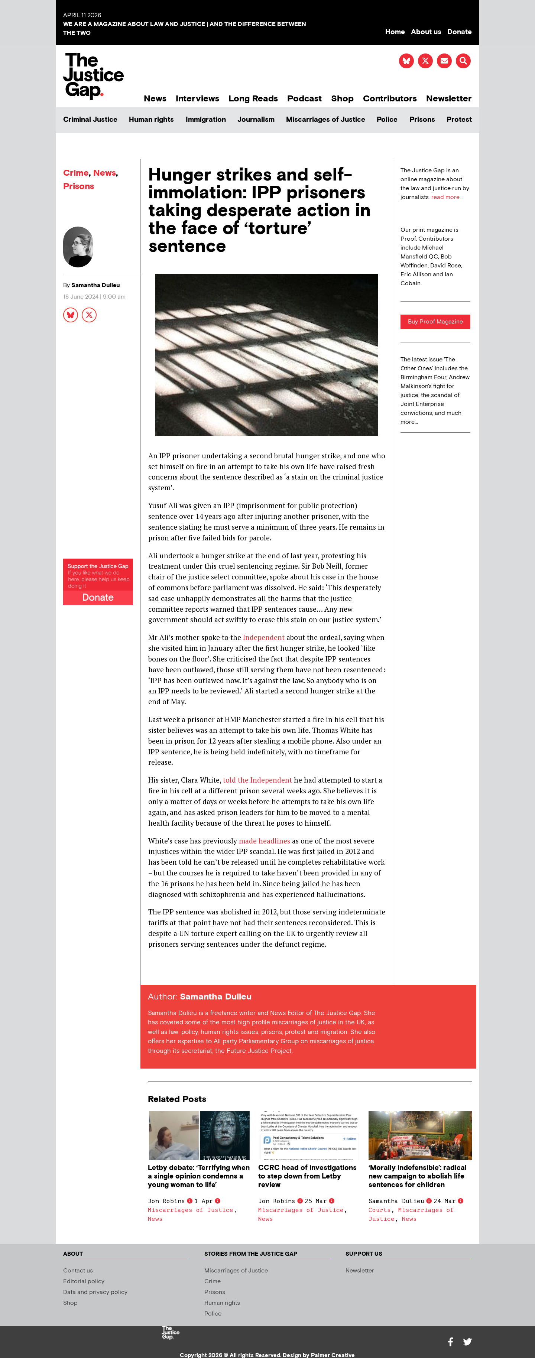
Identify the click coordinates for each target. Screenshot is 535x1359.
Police (387, 119)
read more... (447, 197)
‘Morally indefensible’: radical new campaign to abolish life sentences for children (418, 1176)
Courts (380, 1210)
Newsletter (449, 98)
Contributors (390, 98)
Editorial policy (83, 1281)
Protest (459, 119)
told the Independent (257, 779)
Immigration (206, 119)
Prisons (422, 119)
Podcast (304, 98)
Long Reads (253, 98)
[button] (463, 60)
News (155, 98)
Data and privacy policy (95, 1292)
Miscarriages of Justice (325, 119)
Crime (76, 173)
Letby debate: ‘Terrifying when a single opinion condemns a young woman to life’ (199, 1176)
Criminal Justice (90, 119)
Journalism (256, 119)
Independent (264, 637)
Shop (342, 98)
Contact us (78, 1271)
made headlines (264, 840)
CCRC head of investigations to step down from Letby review (307, 1176)
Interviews (197, 98)
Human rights (151, 119)
